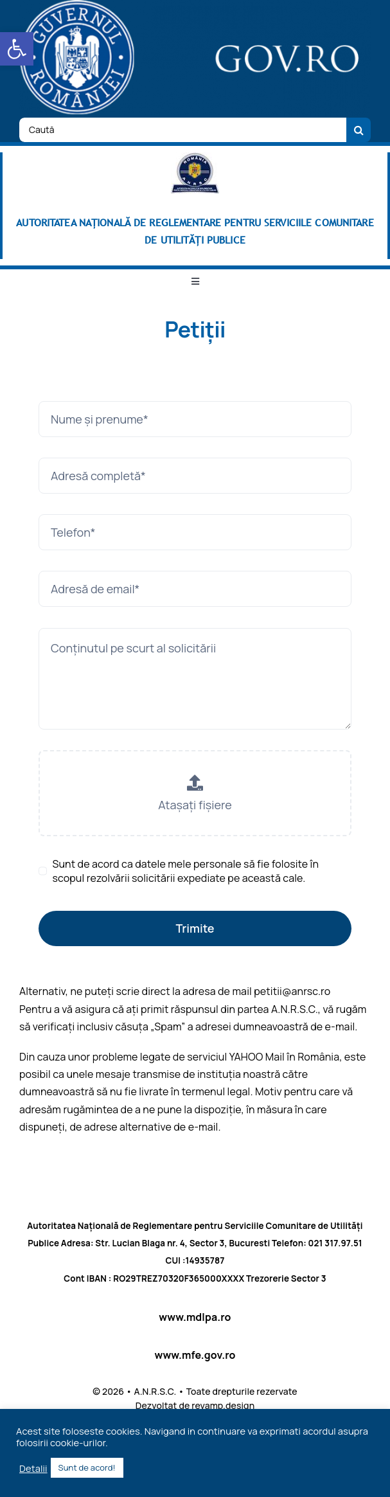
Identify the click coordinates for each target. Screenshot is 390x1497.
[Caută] (182, 130)
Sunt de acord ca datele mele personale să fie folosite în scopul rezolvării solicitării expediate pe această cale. (185, 871)
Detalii (33, 1468)
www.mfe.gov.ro (194, 1355)
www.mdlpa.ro (195, 1317)
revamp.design (222, 1405)
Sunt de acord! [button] (87, 1467)
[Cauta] (358, 130)
